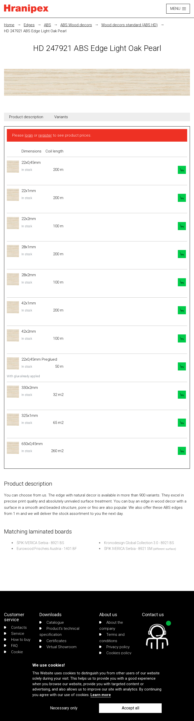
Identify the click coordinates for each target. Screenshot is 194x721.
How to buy (17, 639)
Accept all (130, 708)
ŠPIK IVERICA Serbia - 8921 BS (40, 543)
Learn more (100, 695)
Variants (61, 117)
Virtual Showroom (58, 647)
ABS (47, 25)
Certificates (52, 641)
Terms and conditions (112, 637)
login (29, 135)
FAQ (11, 645)
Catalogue (51, 622)
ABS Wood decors (76, 25)
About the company (111, 625)
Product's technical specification (59, 631)
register (45, 135)
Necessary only (64, 708)
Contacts (15, 627)
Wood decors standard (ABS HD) (129, 25)
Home (9, 25)
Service (14, 633)
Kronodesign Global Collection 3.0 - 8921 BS (139, 543)
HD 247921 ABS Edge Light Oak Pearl (35, 31)
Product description (26, 117)
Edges (29, 25)
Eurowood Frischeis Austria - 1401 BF (47, 549)
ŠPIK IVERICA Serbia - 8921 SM (128, 549)
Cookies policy (115, 653)
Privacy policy (114, 647)
